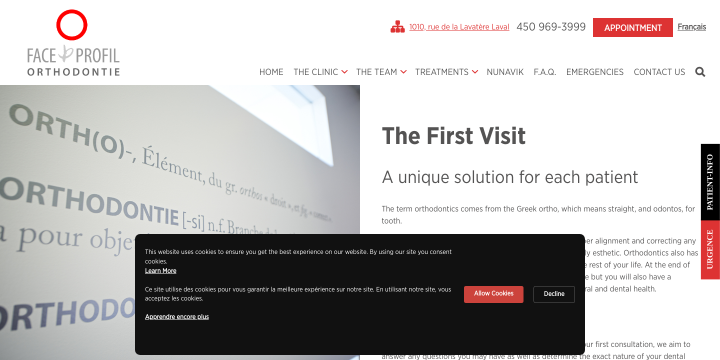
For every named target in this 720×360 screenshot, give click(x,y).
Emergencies (595, 72)
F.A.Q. (545, 72)
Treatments (441, 72)
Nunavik (505, 72)
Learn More (160, 271)
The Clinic (316, 72)
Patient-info (710, 182)
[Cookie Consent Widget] (360, 294)
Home (271, 72)
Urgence (710, 250)
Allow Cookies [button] (494, 293)
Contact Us (660, 72)
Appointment (633, 28)
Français (692, 28)
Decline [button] (554, 294)
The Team (376, 72)
